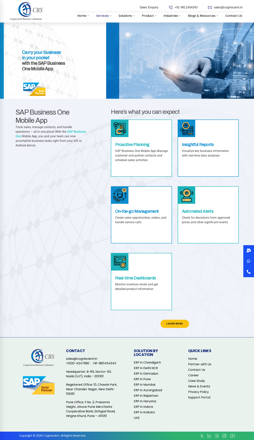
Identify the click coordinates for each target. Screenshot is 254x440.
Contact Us (234, 16)
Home (88, 16)
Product (152, 16)
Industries (174, 16)
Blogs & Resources (205, 16)
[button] (248, 272)
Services (108, 16)
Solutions (130, 16)
